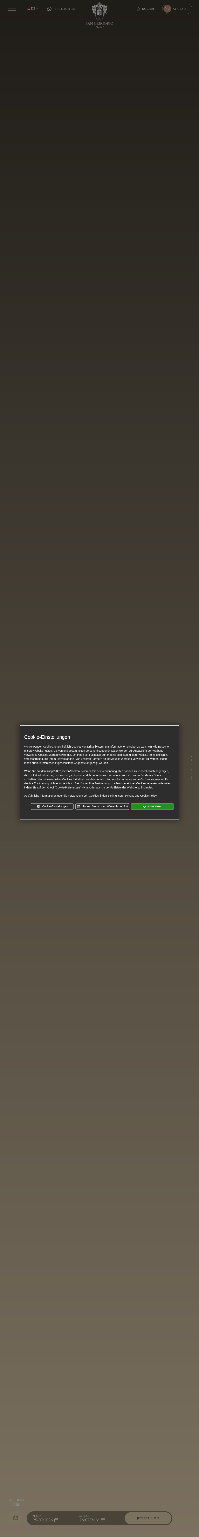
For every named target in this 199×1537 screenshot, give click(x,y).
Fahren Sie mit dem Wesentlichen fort (102, 806)
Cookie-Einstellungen (52, 806)
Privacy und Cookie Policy (141, 795)
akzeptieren (152, 806)
